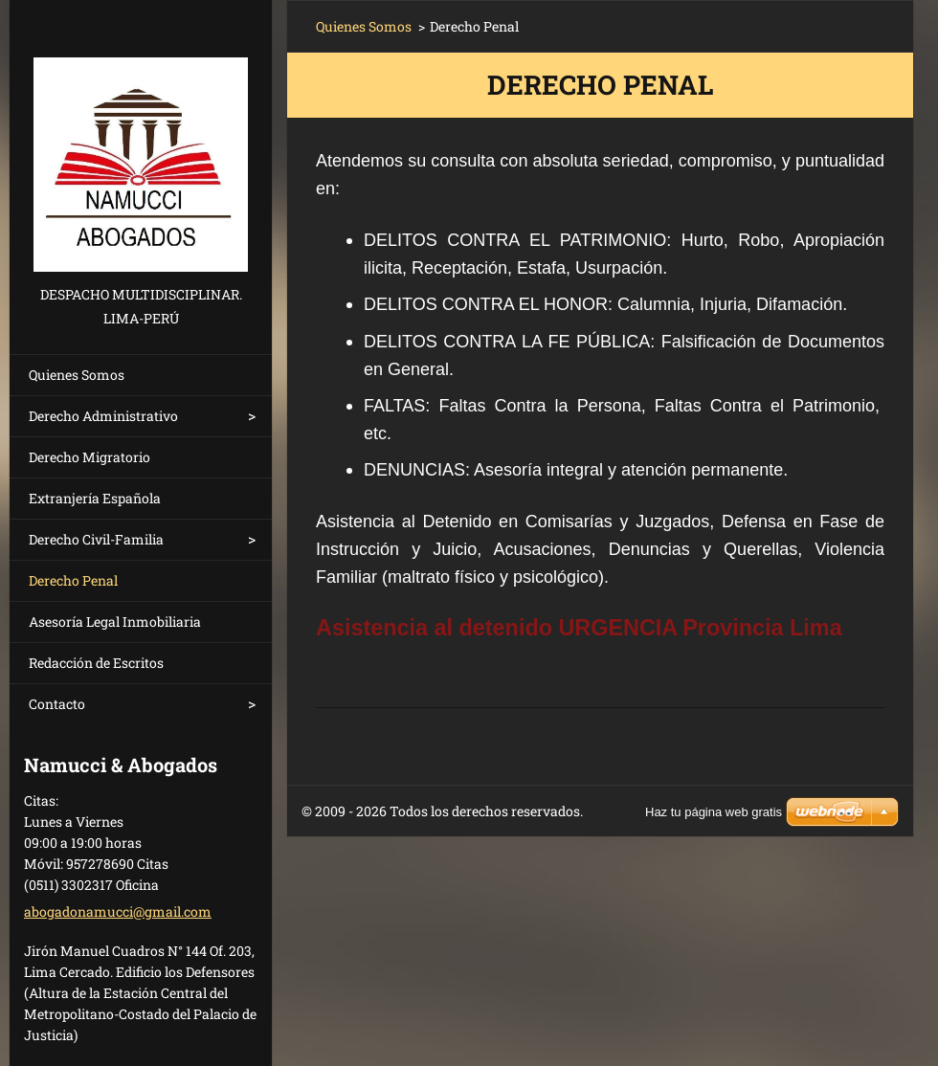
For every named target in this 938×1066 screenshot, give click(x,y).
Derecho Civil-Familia (96, 539)
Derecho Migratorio (89, 457)
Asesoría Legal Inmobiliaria (115, 621)
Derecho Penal (73, 580)
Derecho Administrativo (103, 416)
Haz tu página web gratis (713, 812)
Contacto (57, 704)
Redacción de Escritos (96, 663)
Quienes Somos (76, 375)
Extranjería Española (95, 498)
